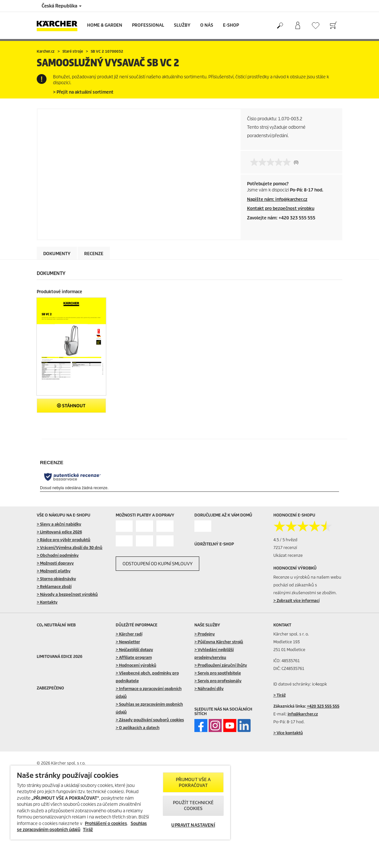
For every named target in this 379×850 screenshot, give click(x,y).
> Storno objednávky (56, 578)
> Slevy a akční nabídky (59, 524)
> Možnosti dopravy (55, 563)
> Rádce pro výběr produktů (63, 539)
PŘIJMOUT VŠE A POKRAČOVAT (193, 782)
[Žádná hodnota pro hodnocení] (272, 162)
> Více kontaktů (288, 732)
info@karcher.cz (303, 714)
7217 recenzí (285, 547)
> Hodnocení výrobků (136, 665)
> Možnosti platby (54, 571)
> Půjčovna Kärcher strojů (218, 641)
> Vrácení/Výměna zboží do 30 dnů (69, 547)
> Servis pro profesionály (218, 680)
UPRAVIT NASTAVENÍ (193, 825)
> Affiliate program (134, 657)
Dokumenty (57, 253)
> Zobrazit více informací (296, 600)
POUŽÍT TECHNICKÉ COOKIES (193, 805)
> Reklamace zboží (54, 586)
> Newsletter (128, 641)
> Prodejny (204, 634)
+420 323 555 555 (323, 706)
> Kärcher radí (129, 634)
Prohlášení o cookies (106, 823)
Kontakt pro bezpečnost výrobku (280, 208)
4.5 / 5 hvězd (285, 539)
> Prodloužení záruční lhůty (220, 665)
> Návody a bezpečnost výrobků (67, 594)
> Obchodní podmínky (58, 555)
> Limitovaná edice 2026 (59, 532)
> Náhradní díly (209, 688)
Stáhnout (71, 406)
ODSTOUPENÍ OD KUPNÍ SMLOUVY (157, 564)
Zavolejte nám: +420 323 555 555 (281, 218)
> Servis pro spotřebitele (217, 673)
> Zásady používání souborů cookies (150, 719)
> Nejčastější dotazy (134, 649)
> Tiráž (279, 695)
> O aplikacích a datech (138, 727)
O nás (206, 25)
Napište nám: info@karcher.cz (277, 199)
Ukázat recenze (288, 555)
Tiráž (88, 829)
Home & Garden (104, 25)
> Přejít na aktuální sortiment (83, 92)
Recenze (93, 253)
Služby (182, 25)
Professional (148, 25)
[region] (120, 802)
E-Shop (231, 25)
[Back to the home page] (59, 25)
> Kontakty (47, 602)
